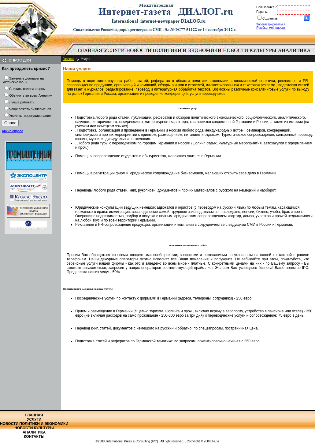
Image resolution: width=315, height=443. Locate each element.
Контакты (34, 436)
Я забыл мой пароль (270, 27)
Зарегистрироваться (270, 24)
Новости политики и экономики (173, 50)
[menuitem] (90, 50)
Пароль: (262, 11)
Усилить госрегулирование (30, 115)
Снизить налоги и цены (27, 89)
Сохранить (270, 18)
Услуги (114, 50)
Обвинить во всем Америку (30, 95)
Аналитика (294, 50)
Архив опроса (12, 131)
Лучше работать (22, 102)
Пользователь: (266, 7)
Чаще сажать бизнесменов (30, 109)
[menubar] (195, 53)
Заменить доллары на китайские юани (23, 80)
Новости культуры (249, 50)
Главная (90, 50)
